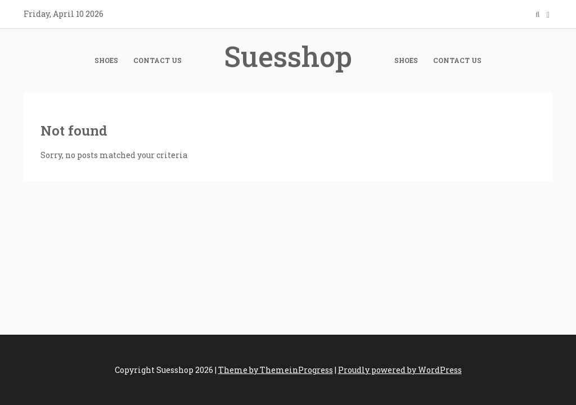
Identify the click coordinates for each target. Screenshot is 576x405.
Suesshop (288, 56)
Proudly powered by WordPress (400, 369)
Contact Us (157, 60)
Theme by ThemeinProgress (275, 369)
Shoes (106, 60)
